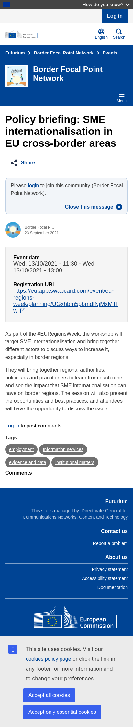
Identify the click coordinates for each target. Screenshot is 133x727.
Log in (115, 16)
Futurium (15, 52)
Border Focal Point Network (64, 52)
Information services (63, 449)
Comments (18, 473)
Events (110, 52)
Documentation (112, 587)
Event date (26, 257)
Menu (122, 97)
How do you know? (106, 4)
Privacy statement (110, 569)
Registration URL (34, 284)
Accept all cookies (49, 695)
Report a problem (110, 543)
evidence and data (27, 462)
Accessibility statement (105, 578)
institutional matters (74, 462)
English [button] (101, 34)
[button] (24, 163)
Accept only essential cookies (62, 712)
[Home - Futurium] (49, 34)
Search (119, 34)
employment (21, 449)
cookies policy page (48, 659)
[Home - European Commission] (81, 618)
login (33, 185)
